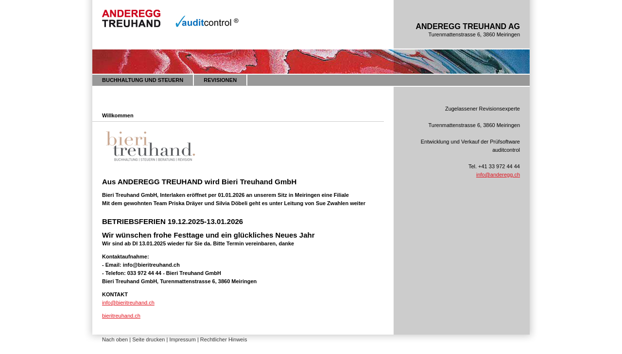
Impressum (182, 339)
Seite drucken (148, 339)
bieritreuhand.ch (121, 316)
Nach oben (115, 339)
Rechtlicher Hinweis (223, 339)
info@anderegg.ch (498, 174)
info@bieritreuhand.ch (128, 303)
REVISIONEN (220, 80)
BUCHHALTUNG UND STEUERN (142, 80)
